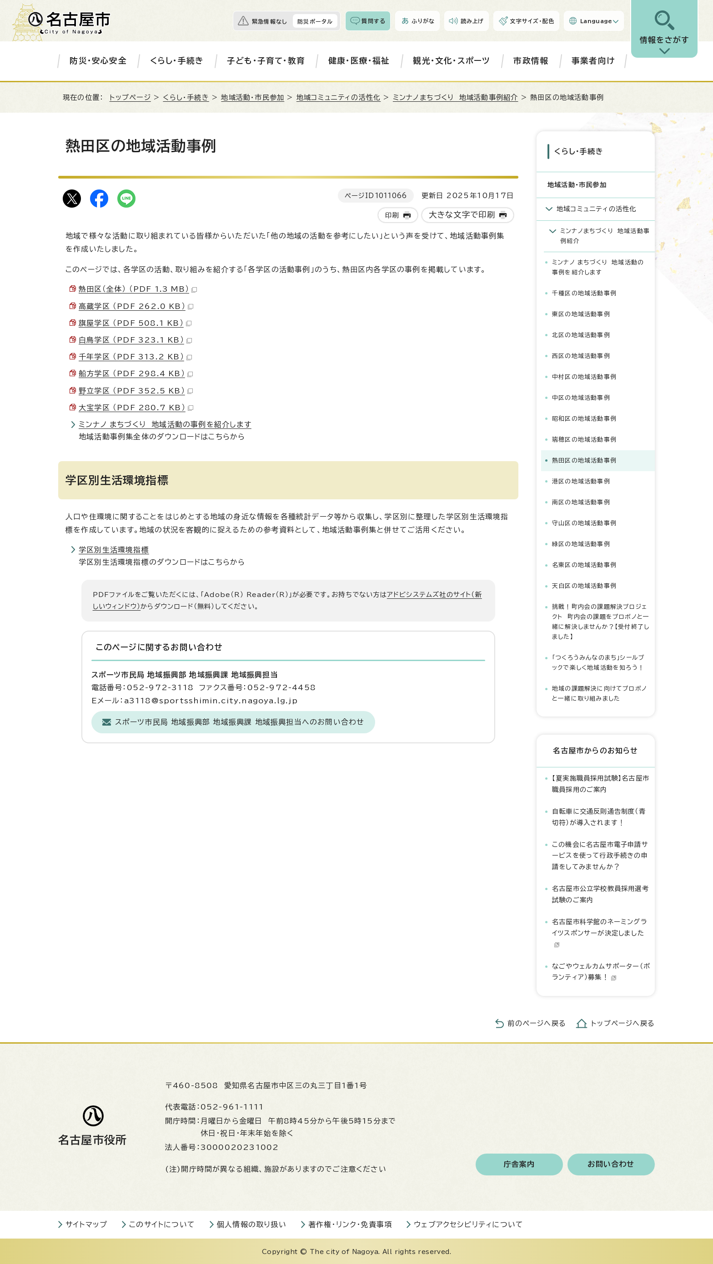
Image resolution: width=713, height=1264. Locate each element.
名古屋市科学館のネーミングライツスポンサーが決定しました (599, 932)
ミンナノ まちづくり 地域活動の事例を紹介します (165, 424)
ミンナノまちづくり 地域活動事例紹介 (455, 97)
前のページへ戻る (536, 1022)
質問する (374, 21)
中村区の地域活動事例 (584, 376)
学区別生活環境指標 (114, 549)
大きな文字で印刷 (462, 215)
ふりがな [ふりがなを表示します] (423, 21)
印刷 (392, 215)
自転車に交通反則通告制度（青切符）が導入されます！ (599, 816)
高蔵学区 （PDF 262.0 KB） (136, 306)
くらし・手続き (177, 61)
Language (596, 21)
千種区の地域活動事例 (584, 292)
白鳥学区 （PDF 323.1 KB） (135, 339)
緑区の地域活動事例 (581, 544)
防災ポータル (315, 21)
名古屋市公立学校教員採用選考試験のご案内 (600, 893)
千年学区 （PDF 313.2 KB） (135, 356)
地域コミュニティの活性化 (338, 97)
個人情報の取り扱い (251, 1223)
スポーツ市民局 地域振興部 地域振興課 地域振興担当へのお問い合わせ (240, 722)
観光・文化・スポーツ (451, 61)
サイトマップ (86, 1223)
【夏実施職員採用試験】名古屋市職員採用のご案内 (600, 783)
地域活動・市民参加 (252, 97)
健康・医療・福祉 (359, 61)
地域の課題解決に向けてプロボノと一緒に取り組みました (599, 693)
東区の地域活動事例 (581, 313)
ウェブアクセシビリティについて (468, 1223)
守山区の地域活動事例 (584, 523)
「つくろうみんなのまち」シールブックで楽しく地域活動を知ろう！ (598, 662)
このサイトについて (162, 1223)
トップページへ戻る (623, 1022)
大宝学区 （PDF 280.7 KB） (136, 407)
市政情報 (530, 61)
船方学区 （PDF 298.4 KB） (136, 373)
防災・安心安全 (98, 61)
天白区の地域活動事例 (584, 585)
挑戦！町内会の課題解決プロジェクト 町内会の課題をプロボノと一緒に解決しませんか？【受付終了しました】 (600, 621)
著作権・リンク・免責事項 (350, 1223)
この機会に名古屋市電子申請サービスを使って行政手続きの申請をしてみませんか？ (600, 855)
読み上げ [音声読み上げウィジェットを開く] (472, 21)
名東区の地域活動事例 (584, 564)
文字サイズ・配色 (532, 21)
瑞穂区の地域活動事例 (584, 439)
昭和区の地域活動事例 (584, 418)
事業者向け (593, 61)
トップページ (130, 97)
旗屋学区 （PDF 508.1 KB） (135, 323)
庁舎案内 (519, 1163)
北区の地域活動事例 (581, 334)
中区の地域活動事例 (581, 397)
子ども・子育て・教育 (266, 61)
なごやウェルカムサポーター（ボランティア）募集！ (601, 971)
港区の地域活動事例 (581, 480)
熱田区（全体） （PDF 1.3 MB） (138, 289)
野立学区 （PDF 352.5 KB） (136, 390)
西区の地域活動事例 (581, 355)
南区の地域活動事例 (581, 501)
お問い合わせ (610, 1163)
